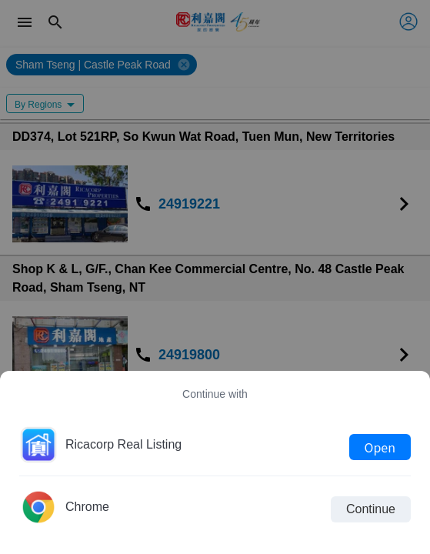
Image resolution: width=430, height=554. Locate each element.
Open (380, 447)
